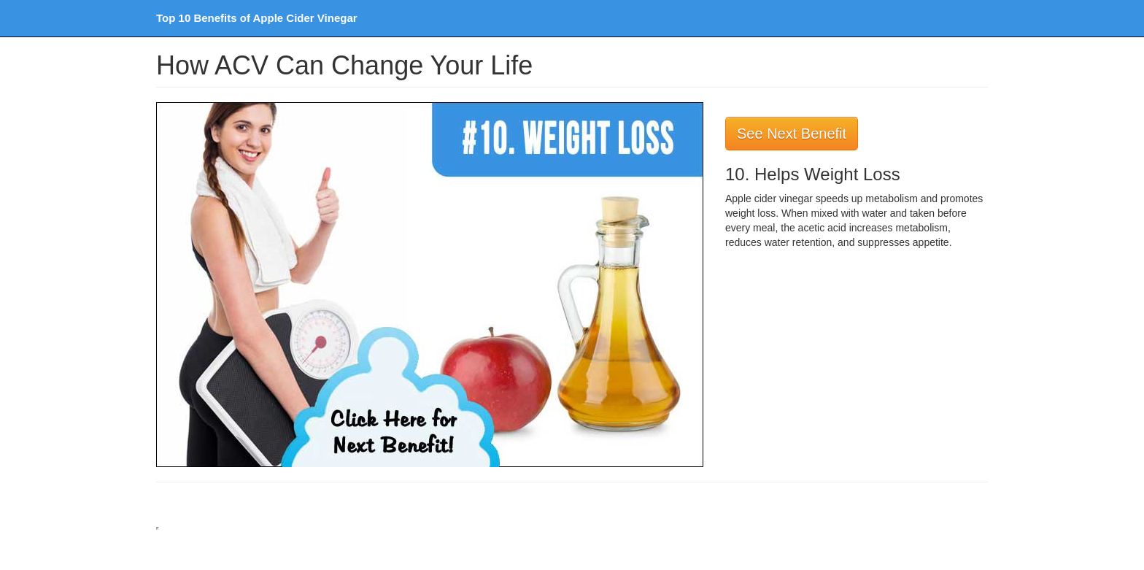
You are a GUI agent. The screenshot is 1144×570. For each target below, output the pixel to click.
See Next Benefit (791, 134)
